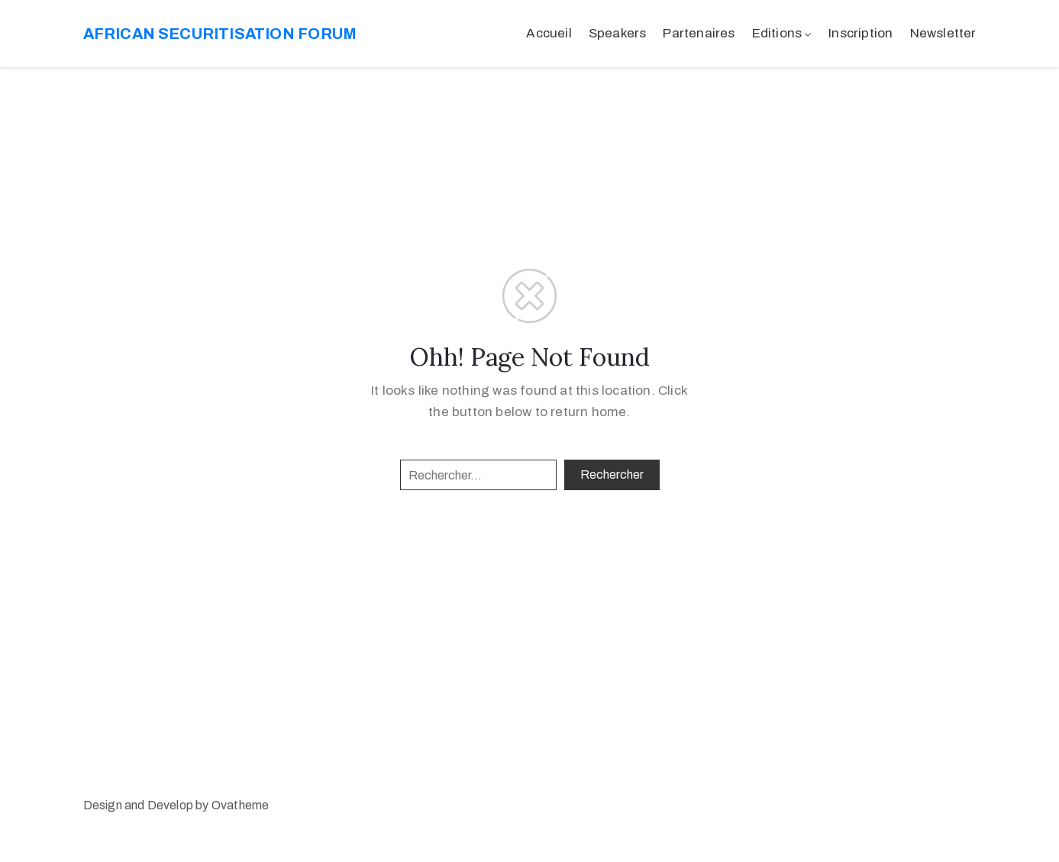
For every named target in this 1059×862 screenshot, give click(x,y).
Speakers (618, 33)
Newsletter (943, 33)
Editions (777, 33)
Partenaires (699, 33)
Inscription (860, 33)
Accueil (548, 33)
